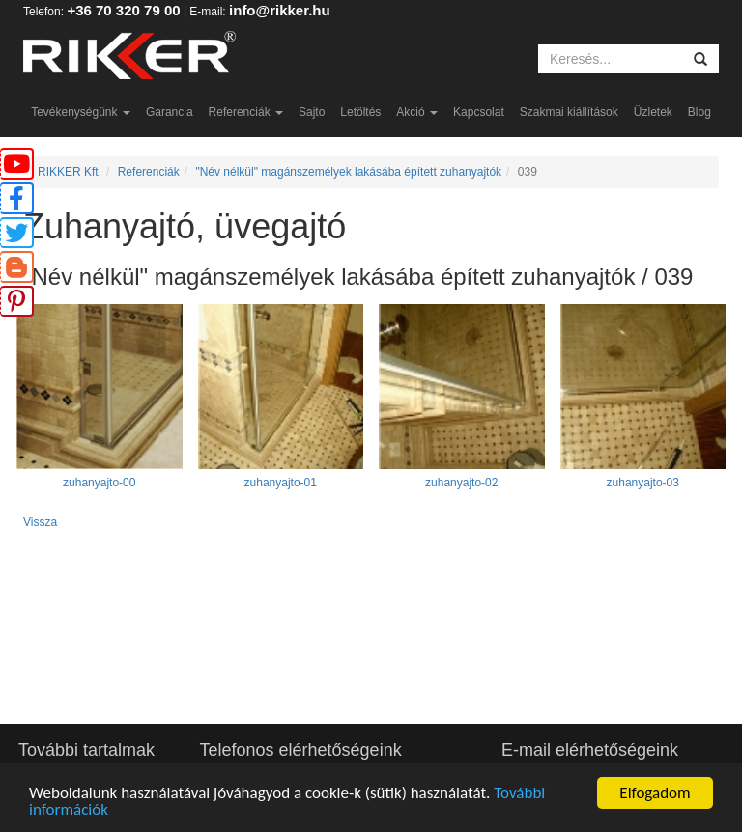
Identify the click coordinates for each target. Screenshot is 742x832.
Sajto (312, 112)
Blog (699, 112)
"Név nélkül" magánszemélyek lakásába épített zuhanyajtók (348, 172)
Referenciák (246, 112)
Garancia (169, 112)
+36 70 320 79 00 (123, 10)
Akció (417, 112)
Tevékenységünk (80, 112)
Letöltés (360, 112)
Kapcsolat (478, 112)
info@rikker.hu (279, 10)
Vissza (40, 522)
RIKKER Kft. (69, 172)
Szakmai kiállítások (569, 112)
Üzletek (653, 112)
